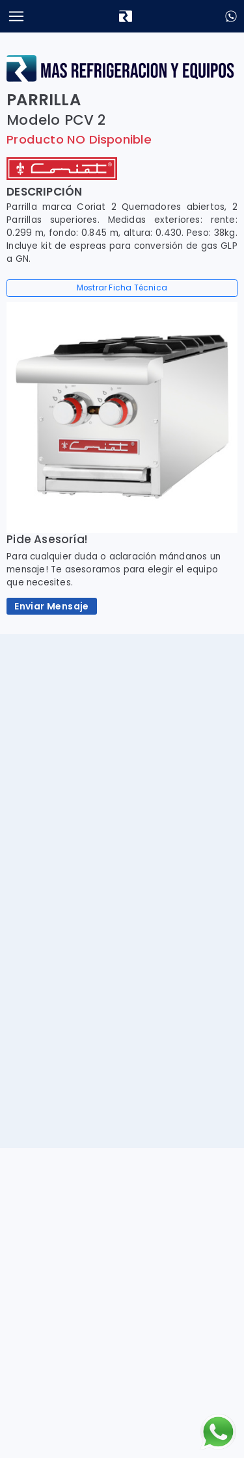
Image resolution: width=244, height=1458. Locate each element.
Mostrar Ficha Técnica (122, 288)
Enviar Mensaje (51, 606)
